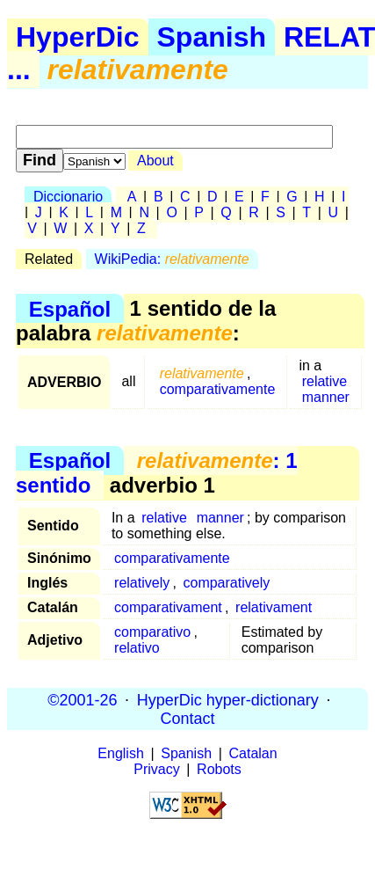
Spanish (211, 37)
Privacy (156, 769)
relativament (273, 607)
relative (325, 381)
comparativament (168, 607)
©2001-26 (82, 699)
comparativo (152, 632)
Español (70, 308)
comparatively (226, 582)
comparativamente (218, 389)
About (155, 160)
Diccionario (68, 196)
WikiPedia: (172, 259)
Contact (187, 718)
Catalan (253, 753)
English (120, 753)
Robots (219, 769)
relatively (141, 582)
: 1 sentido (157, 473)
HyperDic (78, 37)
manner (326, 397)
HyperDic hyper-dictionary (228, 699)
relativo (137, 647)
